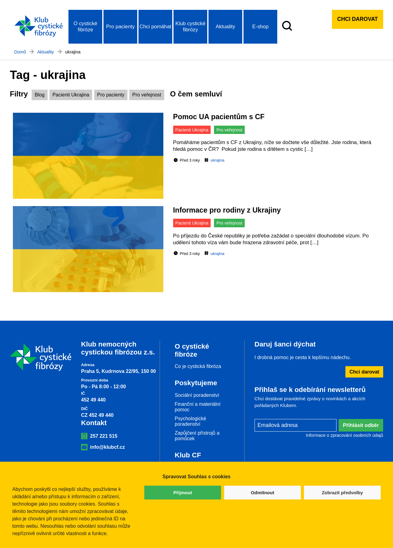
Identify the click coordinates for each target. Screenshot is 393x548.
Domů (20, 51)
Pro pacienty (120, 26)
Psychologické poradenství (190, 421)
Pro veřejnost (146, 94)
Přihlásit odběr (361, 425)
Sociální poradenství (197, 395)
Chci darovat (357, 19)
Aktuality (225, 26)
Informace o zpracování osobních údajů (344, 435)
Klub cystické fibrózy (190, 27)
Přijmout (182, 492)
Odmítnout (262, 492)
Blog (40, 94)
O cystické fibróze (85, 27)
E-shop (260, 26)
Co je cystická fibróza (198, 366)
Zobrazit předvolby (342, 492)
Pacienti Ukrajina (71, 94)
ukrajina (217, 160)
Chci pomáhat (155, 26)
